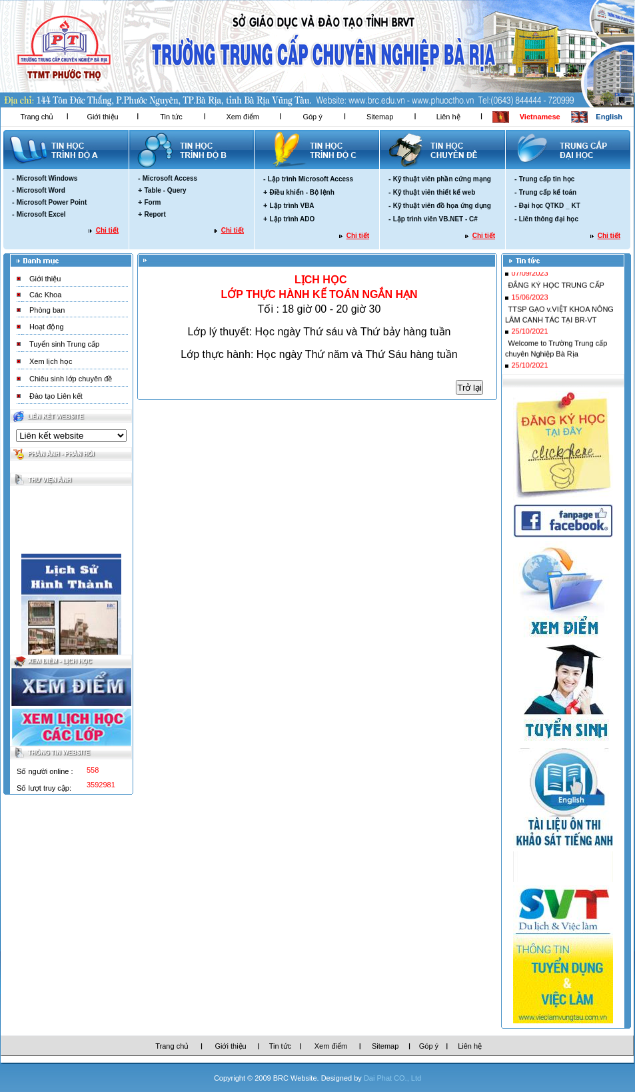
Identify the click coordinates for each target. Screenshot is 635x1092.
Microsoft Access (170, 178)
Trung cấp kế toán (547, 192)
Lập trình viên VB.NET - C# (435, 219)
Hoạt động (46, 327)
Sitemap (379, 117)
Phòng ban (47, 310)
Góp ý (312, 117)
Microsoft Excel (41, 214)
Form (152, 202)
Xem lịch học (50, 361)
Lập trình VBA (291, 205)
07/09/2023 (529, 285)
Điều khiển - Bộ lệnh (301, 192)
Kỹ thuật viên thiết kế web (434, 192)
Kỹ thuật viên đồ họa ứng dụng (442, 205)
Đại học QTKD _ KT (549, 205)
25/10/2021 (529, 343)
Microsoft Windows (47, 178)
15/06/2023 (529, 309)
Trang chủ (36, 117)
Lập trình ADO (292, 219)
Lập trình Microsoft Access (310, 179)
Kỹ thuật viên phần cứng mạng (442, 179)
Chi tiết (107, 230)
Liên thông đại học (548, 219)
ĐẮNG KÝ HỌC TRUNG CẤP (556, 297)
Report (154, 214)
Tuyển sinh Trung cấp (64, 344)
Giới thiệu (102, 117)
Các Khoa (45, 295)
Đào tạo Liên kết (56, 396)
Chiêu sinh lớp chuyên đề (70, 379)
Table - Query (165, 190)
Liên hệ (448, 117)
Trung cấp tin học (547, 179)
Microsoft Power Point (52, 202)
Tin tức (171, 117)
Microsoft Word (41, 190)
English (609, 117)
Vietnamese (540, 117)
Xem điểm (242, 117)
